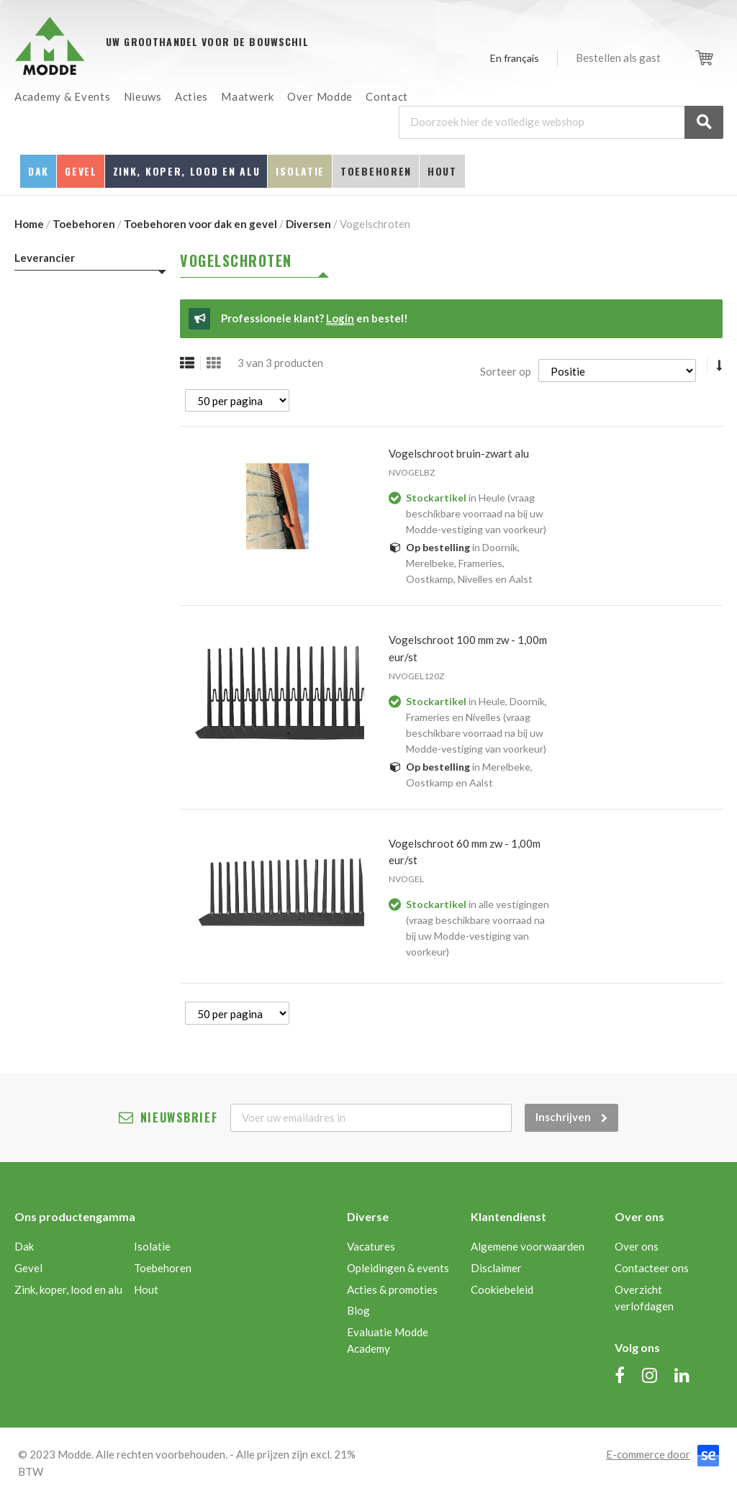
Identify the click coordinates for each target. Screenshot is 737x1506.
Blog (358, 1310)
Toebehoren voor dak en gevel (200, 223)
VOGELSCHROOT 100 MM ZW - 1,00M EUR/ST (468, 648)
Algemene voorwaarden (527, 1246)
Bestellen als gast (618, 57)
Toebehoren (84, 223)
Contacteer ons (652, 1267)
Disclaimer (496, 1267)
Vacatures (371, 1246)
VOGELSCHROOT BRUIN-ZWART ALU (459, 453)
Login (340, 318)
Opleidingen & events (398, 1267)
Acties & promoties (392, 1289)
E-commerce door (648, 1454)
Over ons (637, 1246)
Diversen (308, 223)
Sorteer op (505, 371)
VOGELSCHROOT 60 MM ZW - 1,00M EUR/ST (465, 852)
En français (514, 58)
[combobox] (560, 122)
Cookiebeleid (502, 1289)
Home (29, 223)
